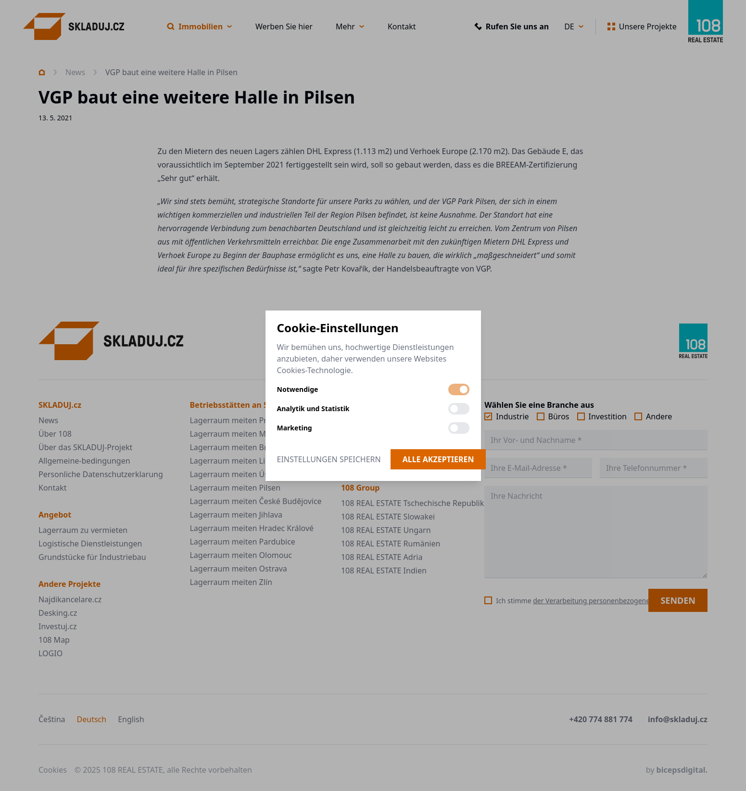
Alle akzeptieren (438, 459)
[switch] (458, 389)
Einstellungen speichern (329, 459)
